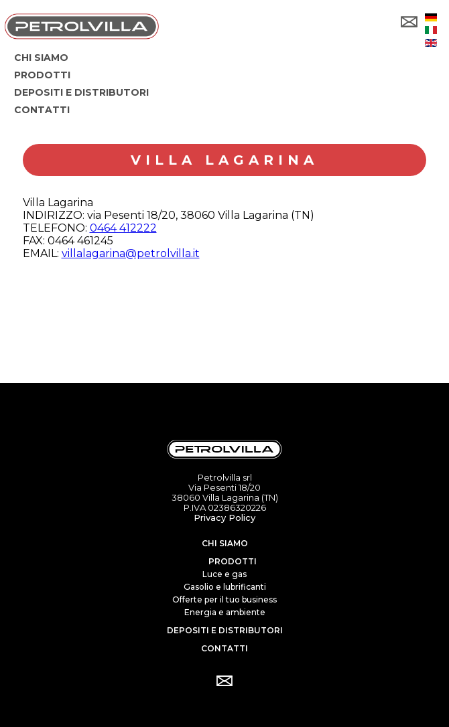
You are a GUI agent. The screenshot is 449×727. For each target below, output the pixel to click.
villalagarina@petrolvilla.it (131, 253)
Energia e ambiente (224, 612)
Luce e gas (224, 574)
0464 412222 (123, 228)
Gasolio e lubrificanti (225, 587)
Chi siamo (225, 543)
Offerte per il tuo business (224, 599)
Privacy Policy (224, 517)
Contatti (224, 648)
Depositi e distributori (225, 630)
